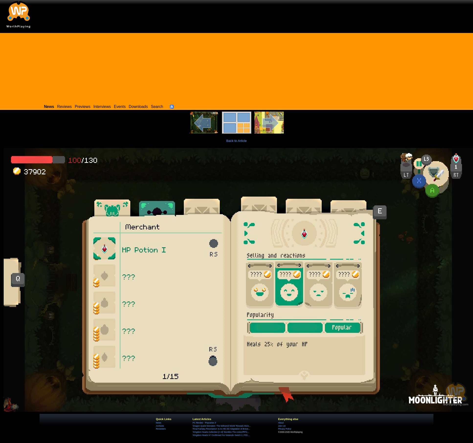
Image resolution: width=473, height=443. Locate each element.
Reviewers (161, 429)
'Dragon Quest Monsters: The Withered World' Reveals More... (222, 426)
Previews (82, 107)
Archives (160, 426)
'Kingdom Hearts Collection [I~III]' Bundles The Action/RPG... (221, 432)
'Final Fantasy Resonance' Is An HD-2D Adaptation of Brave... (221, 429)
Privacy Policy (284, 429)
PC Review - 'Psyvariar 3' (204, 423)
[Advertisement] (236, 67)
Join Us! (282, 426)
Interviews (102, 107)
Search (157, 107)
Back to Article (236, 141)
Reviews (64, 107)
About (281, 423)
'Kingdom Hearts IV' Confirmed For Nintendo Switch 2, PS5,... (221, 435)
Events (120, 107)
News (158, 423)
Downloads (138, 107)
